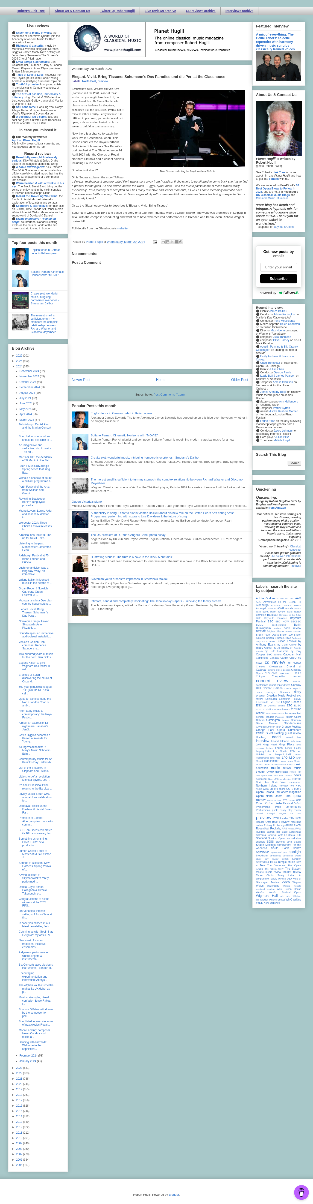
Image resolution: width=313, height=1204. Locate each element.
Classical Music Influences (272, 198)
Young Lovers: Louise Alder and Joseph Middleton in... (35, 514)
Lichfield (260, 754)
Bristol (280, 631)
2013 (19, 1121)
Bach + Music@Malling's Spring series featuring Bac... (34, 469)
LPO (284, 757)
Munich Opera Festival (267, 764)
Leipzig (260, 751)
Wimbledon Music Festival (270, 899)
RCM (298, 818)
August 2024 (27, 392)
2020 (19, 1084)
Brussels (279, 638)
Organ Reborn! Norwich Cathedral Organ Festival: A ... (33, 592)
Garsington (273, 720)
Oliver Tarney (281, 340)
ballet (266, 611)
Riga (283, 825)
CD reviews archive (200, 11)
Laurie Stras (267, 421)
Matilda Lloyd (282, 440)
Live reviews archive (160, 11)
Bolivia (277, 628)
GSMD (260, 733)
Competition (279, 676)
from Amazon (277, 507)
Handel (276, 737)
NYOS (259, 789)
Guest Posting (275, 733)
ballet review (277, 611)
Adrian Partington (284, 314)
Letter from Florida (276, 751)
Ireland (275, 741)
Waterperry (273, 885)
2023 (19, 1067)
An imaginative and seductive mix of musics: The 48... (35, 448)
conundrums (283, 685)
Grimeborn (294, 730)
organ (292, 800)
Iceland (289, 737)
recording (296, 821)
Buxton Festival (286, 641)
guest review (293, 733)
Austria (289, 608)
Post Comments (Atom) (169, 394)
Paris (278, 806)
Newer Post (81, 380)
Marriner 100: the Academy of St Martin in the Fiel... (35, 459)
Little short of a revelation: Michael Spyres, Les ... (34, 778)
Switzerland (262, 862)
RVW (298, 828)
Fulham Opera (293, 716)
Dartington (271, 692)
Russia (291, 828)
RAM (291, 818)
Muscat (283, 764)
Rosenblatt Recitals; (268, 828)
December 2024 (29, 371)
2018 (19, 1094)
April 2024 (25, 414)
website (122, 228)
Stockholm (262, 855)
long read (275, 758)
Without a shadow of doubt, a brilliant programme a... (36, 479)
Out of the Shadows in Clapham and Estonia (34, 769)
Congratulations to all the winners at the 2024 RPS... (34, 902)
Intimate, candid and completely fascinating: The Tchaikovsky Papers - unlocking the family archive (156, 601)
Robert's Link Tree (31, 11)
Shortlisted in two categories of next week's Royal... (36, 1023)
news (297, 775)
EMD (271, 702)
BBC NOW (282, 621)
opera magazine (291, 792)
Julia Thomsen (282, 337)
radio (285, 818)
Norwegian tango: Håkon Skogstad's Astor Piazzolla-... (34, 625)
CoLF (298, 673)
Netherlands (281, 771)
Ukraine (282, 878)
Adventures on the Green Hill (282, 601)
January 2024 (28, 1061)
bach (258, 611)
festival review (273, 713)
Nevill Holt (295, 771)
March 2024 (27, 419)
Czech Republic (292, 688)
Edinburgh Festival (290, 698)
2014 (19, 1116)
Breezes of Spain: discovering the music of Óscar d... (35, 678)
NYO (298, 785)
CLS (267, 673)
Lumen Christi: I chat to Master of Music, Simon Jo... (35, 854)
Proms (277, 818)
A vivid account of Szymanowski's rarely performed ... (34, 878)
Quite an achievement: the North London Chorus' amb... (35, 702)
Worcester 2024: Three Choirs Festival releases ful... (35, 526)
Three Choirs (265, 875)
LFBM (292, 751)
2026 (19, 355)
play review (294, 810)
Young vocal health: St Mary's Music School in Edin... (34, 750)
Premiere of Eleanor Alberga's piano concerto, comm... (36, 821)
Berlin (297, 624)
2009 (19, 1143)
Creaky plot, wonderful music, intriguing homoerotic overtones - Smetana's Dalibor (145, 457)
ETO (289, 705)
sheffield (260, 841)
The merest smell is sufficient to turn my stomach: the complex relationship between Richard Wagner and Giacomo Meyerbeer (44, 324)
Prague (282, 813)
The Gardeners (276, 865)
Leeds (279, 748)
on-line (274, 788)
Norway (283, 785)
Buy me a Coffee (284, 226)
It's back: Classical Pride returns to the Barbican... (35, 787)
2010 (19, 1138)
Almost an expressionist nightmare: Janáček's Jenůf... (33, 726)
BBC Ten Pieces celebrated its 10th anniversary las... (36, 832)
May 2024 (25, 409)
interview (262, 741)
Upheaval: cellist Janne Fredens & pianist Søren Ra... (35, 809)
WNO (289, 899)
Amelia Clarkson (283, 382)
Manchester (271, 761)
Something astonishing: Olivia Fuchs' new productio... (33, 842)
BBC (270, 621)
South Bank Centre (286, 848)
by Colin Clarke (287, 644)
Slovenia (280, 841)
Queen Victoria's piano (87, 501)
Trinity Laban (286, 875)
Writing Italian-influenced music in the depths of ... (35, 581)
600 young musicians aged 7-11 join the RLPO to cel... (35, 690)
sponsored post (279, 852)
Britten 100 (286, 634)
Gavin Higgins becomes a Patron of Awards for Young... (34, 738)
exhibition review (272, 709)
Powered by (279, 292)
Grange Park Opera (270, 730)
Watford (286, 886)
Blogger (174, 1194)
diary (297, 692)
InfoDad (296, 565)
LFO (299, 751)
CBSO (293, 657)
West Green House (289, 889)
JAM (258, 744)
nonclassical (285, 779)
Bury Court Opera (265, 641)
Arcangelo (261, 608)
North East (89, 81)
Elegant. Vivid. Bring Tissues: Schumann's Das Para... (33, 613)
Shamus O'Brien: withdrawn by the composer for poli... (36, 1013)
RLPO (289, 825)
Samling (271, 835)
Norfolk (297, 779)
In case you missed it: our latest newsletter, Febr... (35, 925)
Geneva (285, 720)
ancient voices (292, 605)
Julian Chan (276, 369)
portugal (271, 813)
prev (299, 813)
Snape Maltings (266, 845)
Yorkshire (274, 902)
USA (289, 878)
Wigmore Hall (267, 896)
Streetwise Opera (292, 855)
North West (279, 782)
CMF (274, 673)
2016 (19, 1105)
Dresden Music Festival (281, 695)
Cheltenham (276, 666)
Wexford (260, 892)
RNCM (297, 825)
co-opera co (286, 673)
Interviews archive (239, 11)
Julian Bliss (282, 437)
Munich (297, 761)
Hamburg (261, 737)
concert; (297, 681)
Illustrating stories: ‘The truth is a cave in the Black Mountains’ (132, 557)
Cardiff (284, 657)
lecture (269, 748)
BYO (269, 654)
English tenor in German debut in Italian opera (121, 413)
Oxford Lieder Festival (279, 803)
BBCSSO (296, 621)
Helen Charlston (290, 324)
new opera (261, 775)
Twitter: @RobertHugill (117, 11)
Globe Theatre (267, 723)
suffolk (285, 859)
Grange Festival (291, 726)
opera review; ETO (277, 800)
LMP (288, 754)
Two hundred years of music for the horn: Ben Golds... (36, 655)
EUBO (297, 705)
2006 (19, 1159)
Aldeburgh (262, 605)
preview (103, 81)
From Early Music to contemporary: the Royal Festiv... (35, 714)
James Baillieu (278, 311)
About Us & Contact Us (72, 11)
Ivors (298, 741)
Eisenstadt (262, 702)
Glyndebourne (292, 723)
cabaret (277, 654)
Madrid (259, 761)
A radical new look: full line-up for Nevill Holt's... (35, 536)
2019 (19, 1089)
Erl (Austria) (270, 705)
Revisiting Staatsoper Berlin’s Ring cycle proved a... (32, 502)
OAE (266, 788)
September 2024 (30, 387)
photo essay (279, 810)
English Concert (291, 702)
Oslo (298, 800)
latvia (298, 744)
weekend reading (265, 889)
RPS (284, 828)
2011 (19, 1132)
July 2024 (25, 398)
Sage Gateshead (291, 831)
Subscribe (278, 279)
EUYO (259, 709)
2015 (19, 1111)
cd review (275, 662)
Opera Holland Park (268, 792)
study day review (267, 859)
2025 (19, 361)
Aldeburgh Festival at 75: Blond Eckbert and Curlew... (34, 559)
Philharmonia (263, 810)
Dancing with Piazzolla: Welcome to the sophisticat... (33, 1046)
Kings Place (286, 744)
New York (273, 775)
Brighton (271, 631)
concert (297, 676)
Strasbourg (275, 855)
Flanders (269, 716)
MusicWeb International (286, 556)
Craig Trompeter (270, 362)
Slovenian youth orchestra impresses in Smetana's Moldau (130, 579)
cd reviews (294, 662)
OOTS (289, 788)
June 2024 (26, 403)
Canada (274, 657)
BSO (288, 638)
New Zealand (286, 775)
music (290, 764)
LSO (292, 757)
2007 (19, 1154)
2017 (19, 1100)
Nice (270, 779)
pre (291, 813)
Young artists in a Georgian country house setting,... (35, 602)
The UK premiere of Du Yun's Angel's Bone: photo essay (128, 535)
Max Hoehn (278, 330)
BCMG (259, 624)
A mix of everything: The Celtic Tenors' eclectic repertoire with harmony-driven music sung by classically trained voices (275, 42)
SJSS (270, 841)
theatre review (292, 872)
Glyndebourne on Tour (268, 726)
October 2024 (28, 382)
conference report (266, 685)
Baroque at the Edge (290, 615)
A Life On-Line (265, 598)
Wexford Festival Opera (285, 892)
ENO (259, 705)
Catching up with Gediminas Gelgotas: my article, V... (36, 933)
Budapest (296, 638)
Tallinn (273, 862)
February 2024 (28, 1055)
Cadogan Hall (292, 654)
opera (297, 788)
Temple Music (286, 862)
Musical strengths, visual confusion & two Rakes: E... (35, 1001)
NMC (276, 779)
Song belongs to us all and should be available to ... (35, 438)
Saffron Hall (273, 831)
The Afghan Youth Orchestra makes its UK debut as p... (36, 989)
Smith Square (294, 842)
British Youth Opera (267, 634)
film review (290, 713)
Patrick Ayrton (281, 408)
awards (297, 608)
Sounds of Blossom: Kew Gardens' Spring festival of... (35, 866)
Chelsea (260, 666)
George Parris (282, 372)
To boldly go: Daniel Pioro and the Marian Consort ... (35, 428)
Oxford (260, 803)
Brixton (270, 638)
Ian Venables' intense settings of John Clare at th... (35, 914)
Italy (293, 741)
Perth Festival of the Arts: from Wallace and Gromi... (34, 490)
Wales (260, 885)
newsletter (261, 779)
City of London (283, 670)
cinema (271, 670)
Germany (296, 720)
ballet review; (294, 611)
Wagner (297, 882)
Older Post (239, 380)
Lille (270, 754)
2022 (19, 1073)
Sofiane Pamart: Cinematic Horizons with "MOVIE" (124, 435)
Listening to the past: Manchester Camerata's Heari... (35, 547)
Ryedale (260, 831)
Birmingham (263, 628)
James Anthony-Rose (273, 391)
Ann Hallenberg (288, 401)
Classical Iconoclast (295, 548)
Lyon (298, 758)
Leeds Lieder (293, 748)
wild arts (285, 896)
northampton (295, 782)
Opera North (264, 796)
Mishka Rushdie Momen (283, 411)
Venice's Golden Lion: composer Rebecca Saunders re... (32, 645)
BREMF (261, 631)
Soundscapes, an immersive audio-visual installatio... (36, 635)
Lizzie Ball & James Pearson (277, 375)
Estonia (281, 705)
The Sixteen (293, 868)
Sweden (296, 858)
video (286, 882)
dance (259, 692)
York (266, 902)
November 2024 (29, 376)
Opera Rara (283, 796)
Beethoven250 (279, 625)
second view (294, 838)
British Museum (293, 631)
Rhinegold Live (272, 825)
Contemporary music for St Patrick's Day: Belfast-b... (36, 760)
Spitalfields (262, 852)
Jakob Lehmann (283, 430)
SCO (298, 835)
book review (292, 628)
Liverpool (279, 754)
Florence (279, 717)
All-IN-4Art (276, 605)
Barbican (272, 614)
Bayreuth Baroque (275, 618)
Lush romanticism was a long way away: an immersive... (33, 571)
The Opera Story (274, 869)
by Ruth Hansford (277, 651)
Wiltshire (297, 896)
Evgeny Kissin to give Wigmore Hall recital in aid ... (34, 666)
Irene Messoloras (284, 320)
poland (259, 813)
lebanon (260, 748)
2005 (19, 1165)
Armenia (272, 608)
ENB (277, 702)
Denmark (285, 692)
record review (281, 821)
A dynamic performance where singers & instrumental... (33, 956)
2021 (19, 1078)
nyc (292, 785)
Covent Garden (273, 688)
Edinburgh (271, 698)
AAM (298, 598)
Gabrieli (260, 720)
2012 (19, 1127)
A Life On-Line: (285, 598)
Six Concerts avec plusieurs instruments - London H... (36, 966)
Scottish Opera (276, 838)
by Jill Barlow (281, 647)
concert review (272, 680)
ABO (258, 601)
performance (293, 806)
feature (286, 709)
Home (161, 380)
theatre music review (268, 872)
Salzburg (261, 835)
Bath (258, 618)
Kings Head (270, 744)
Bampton (261, 614)
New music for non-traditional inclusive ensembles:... (32, 944)
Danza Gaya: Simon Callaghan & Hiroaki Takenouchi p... (33, 890)
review (259, 825)
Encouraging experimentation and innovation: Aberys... (33, 977)
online (282, 788)
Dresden (261, 695)
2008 (19, 1148)
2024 (19, 366)
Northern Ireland (267, 785)
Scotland (261, 838)
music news (281, 768)
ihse (299, 737)
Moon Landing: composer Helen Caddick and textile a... (34, 1034)
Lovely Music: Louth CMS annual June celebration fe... (35, 797)
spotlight (295, 852)
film (282, 713)
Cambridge (262, 657)
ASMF (280, 608)
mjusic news (286, 761)
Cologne (260, 676)
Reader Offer (263, 821)
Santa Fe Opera (286, 835)
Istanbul (284, 741)
